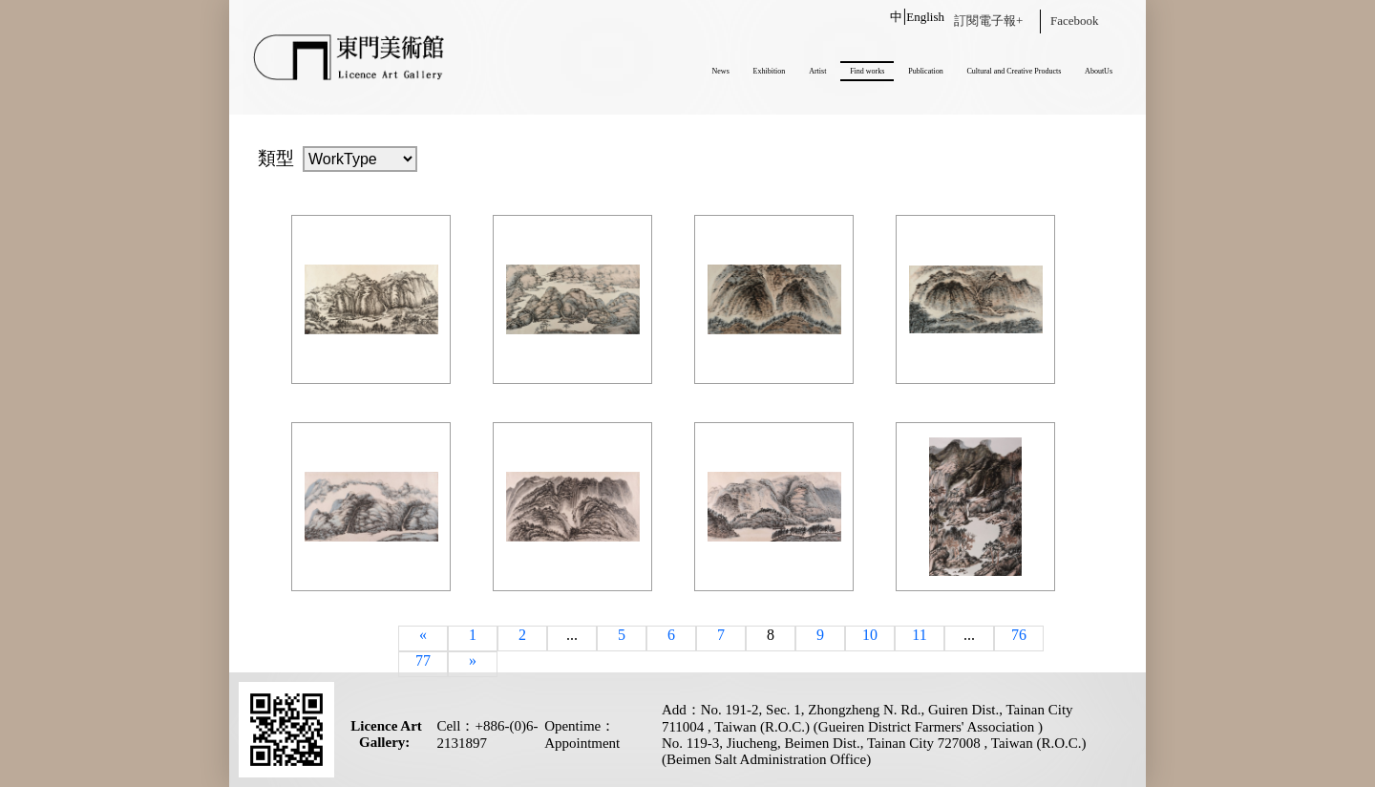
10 (870, 635)
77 (423, 660)
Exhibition (769, 71)
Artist (817, 71)
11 (919, 635)
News (721, 71)
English (925, 17)
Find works (867, 71)
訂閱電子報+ (988, 20)
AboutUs (1098, 71)
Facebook (1074, 20)
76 (1018, 635)
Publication (925, 71)
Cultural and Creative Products (1013, 71)
